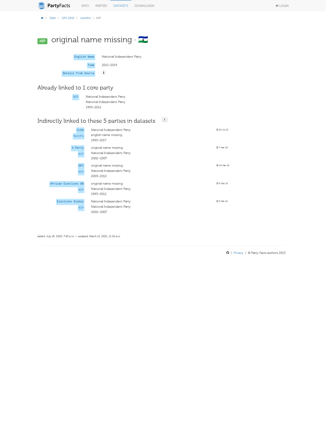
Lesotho (85, 18)
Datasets (121, 6)
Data (53, 18)
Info (85, 6)
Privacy (238, 253)
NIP (75, 97)
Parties (101, 6)
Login (282, 6)
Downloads (144, 6)
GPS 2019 (68, 18)
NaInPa (79, 136)
